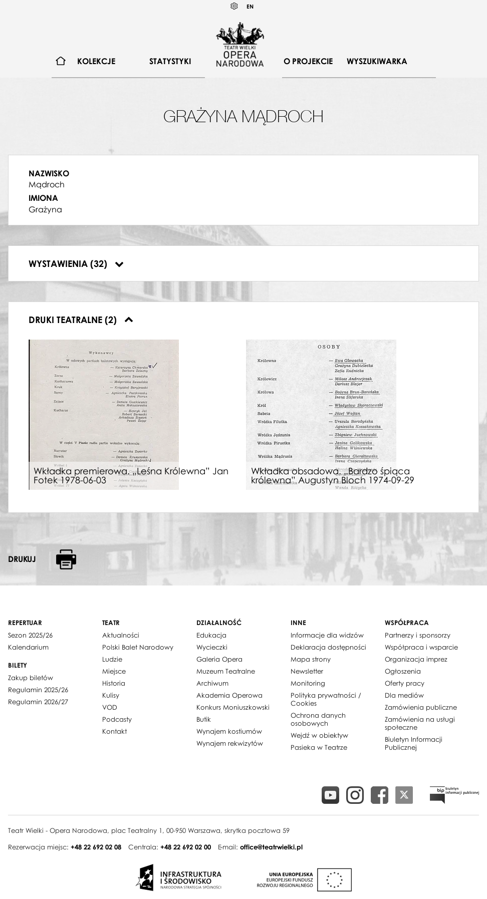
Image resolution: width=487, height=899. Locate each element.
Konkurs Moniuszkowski (233, 707)
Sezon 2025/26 (30, 635)
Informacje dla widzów (327, 635)
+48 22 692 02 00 (185, 847)
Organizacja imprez (416, 659)
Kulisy (110, 695)
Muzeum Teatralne (225, 671)
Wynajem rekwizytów (229, 743)
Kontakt (114, 731)
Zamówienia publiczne (421, 707)
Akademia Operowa (229, 695)
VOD (109, 707)
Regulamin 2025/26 (38, 690)
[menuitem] (61, 61)
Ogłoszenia (403, 671)
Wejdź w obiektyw (319, 735)
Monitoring (308, 683)
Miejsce (114, 671)
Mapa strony (311, 659)
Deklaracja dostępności (328, 647)
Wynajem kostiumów (229, 731)
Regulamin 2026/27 (38, 702)
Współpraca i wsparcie (421, 647)
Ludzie (112, 659)
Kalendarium (28, 647)
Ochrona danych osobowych (318, 719)
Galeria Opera (219, 659)
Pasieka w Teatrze (319, 747)
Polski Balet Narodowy (137, 647)
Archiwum (212, 683)
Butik (203, 719)
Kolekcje (96, 61)
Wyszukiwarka (377, 61)
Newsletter (307, 671)
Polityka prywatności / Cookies (326, 699)
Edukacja (211, 635)
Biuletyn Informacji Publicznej (413, 743)
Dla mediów (404, 695)
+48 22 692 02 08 (96, 847)
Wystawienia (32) (76, 263)
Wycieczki (211, 647)
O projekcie (308, 61)
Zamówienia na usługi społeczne (420, 723)
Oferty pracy (404, 683)
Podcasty (117, 719)
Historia (113, 683)
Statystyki (170, 61)
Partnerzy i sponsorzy (417, 635)
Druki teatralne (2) (81, 319)
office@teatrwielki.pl (271, 847)
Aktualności (120, 635)
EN (250, 6)
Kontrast (234, 6)
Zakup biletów (30, 678)
